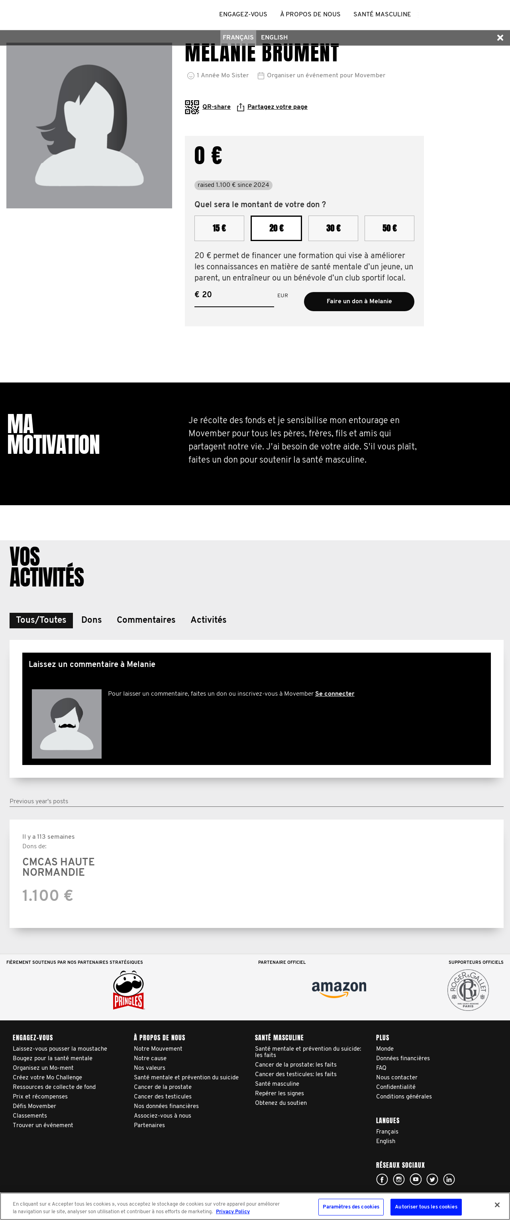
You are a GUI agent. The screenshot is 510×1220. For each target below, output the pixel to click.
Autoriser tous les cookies (426, 1207)
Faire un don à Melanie (359, 301)
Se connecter (335, 694)
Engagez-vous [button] (243, 15)
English (274, 38)
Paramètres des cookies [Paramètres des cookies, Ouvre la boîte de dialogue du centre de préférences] (351, 1207)
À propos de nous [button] (310, 15)
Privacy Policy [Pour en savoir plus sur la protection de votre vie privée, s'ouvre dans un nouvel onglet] (233, 1211)
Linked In (449, 1179)
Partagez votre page (272, 107)
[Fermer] (497, 1205)
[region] (255, 1206)
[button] (500, 37)
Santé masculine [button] (382, 15)
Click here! (382, 1179)
